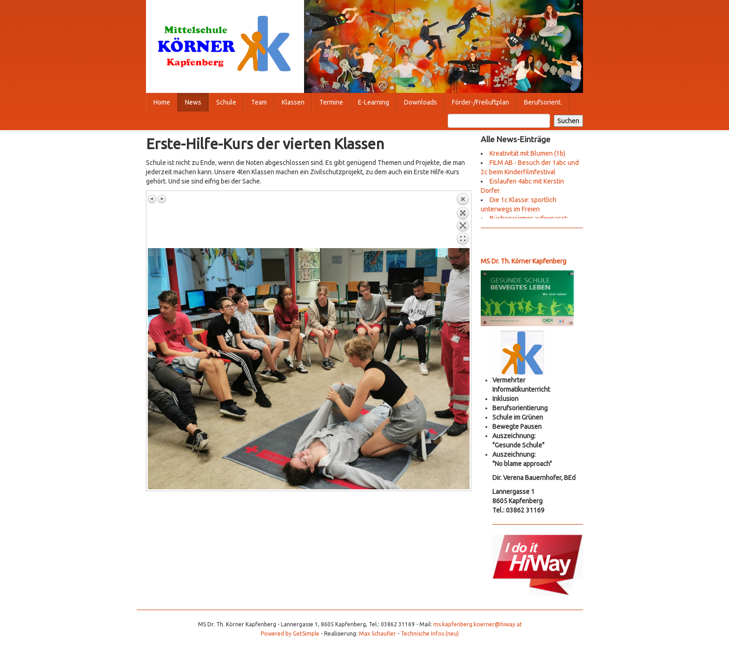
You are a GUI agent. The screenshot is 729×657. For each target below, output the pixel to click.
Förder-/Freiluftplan (480, 102)
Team (259, 102)
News (193, 102)
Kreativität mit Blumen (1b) (527, 153)
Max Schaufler (377, 634)
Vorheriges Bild (152, 199)
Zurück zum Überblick (463, 220)
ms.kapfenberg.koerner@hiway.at (477, 624)
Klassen (293, 102)
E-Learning (373, 102)
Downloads (420, 102)
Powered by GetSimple (290, 634)
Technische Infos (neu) (430, 634)
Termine (331, 102)
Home (161, 102)
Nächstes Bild (161, 199)
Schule (226, 102)
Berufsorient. (543, 102)
